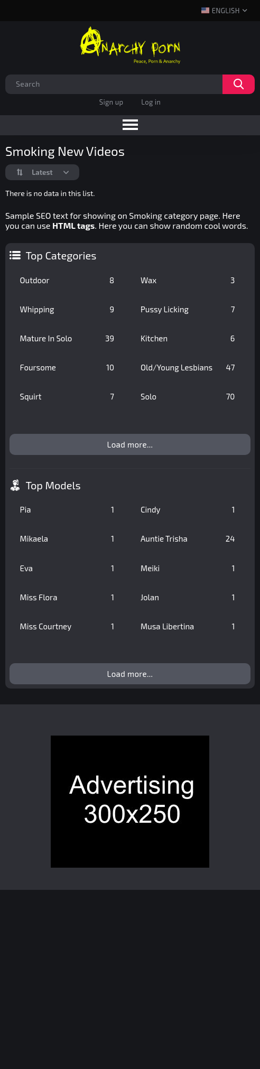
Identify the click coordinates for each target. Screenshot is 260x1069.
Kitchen (188, 338)
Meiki (188, 568)
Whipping (67, 309)
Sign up (111, 102)
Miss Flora (67, 597)
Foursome (67, 367)
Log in (151, 102)
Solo (188, 396)
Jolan (188, 597)
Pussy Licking (188, 309)
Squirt (67, 396)
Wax (188, 280)
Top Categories (61, 255)
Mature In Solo (67, 338)
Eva (67, 568)
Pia (67, 509)
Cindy (188, 509)
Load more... (130, 444)
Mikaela (67, 538)
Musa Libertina (188, 626)
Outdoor (67, 280)
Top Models (53, 485)
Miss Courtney (67, 626)
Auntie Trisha (188, 538)
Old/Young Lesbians (188, 367)
